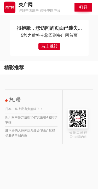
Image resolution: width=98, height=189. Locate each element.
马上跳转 (49, 46)
